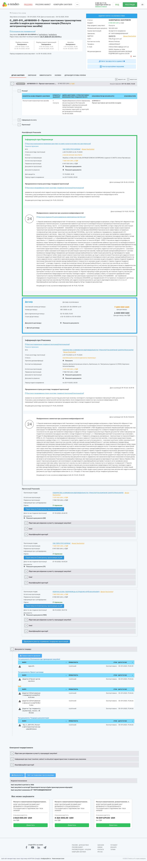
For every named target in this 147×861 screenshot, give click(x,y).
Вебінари (113, 847)
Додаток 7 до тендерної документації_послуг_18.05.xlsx (31, 711)
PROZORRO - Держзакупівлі (80, 845)
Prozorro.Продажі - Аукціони (81, 849)
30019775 (112, 36)
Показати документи (72, 166)
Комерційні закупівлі (63, 4)
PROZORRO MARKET (43, 4)
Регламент (113, 845)
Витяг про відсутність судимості (112, 61)
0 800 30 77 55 (100, 3)
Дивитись (31, 825)
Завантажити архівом (30, 656)
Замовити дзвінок (101, 6)
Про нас (100, 852)
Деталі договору (32, 328)
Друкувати (17, 775)
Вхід (117, 5)
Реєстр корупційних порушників (112, 66)
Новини (100, 847)
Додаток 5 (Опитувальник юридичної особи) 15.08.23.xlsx (31, 695)
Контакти (101, 849)
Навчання (101, 845)
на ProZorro (43, 34)
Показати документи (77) (34, 566)
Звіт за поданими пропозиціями (40, 775)
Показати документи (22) (35, 518)
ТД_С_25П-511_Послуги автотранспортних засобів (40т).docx (31, 727)
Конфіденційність (46, 858)
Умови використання (58, 858)
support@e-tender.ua (103, 5)
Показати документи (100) (35, 615)
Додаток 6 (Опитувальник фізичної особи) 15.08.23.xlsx (31, 703)
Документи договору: (33, 323)
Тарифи (112, 849)
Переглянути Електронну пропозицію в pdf (44, 509)
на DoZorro (53, 34)
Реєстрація (130, 5)
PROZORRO (28, 4)
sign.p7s (31, 666)
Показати (68, 361)
